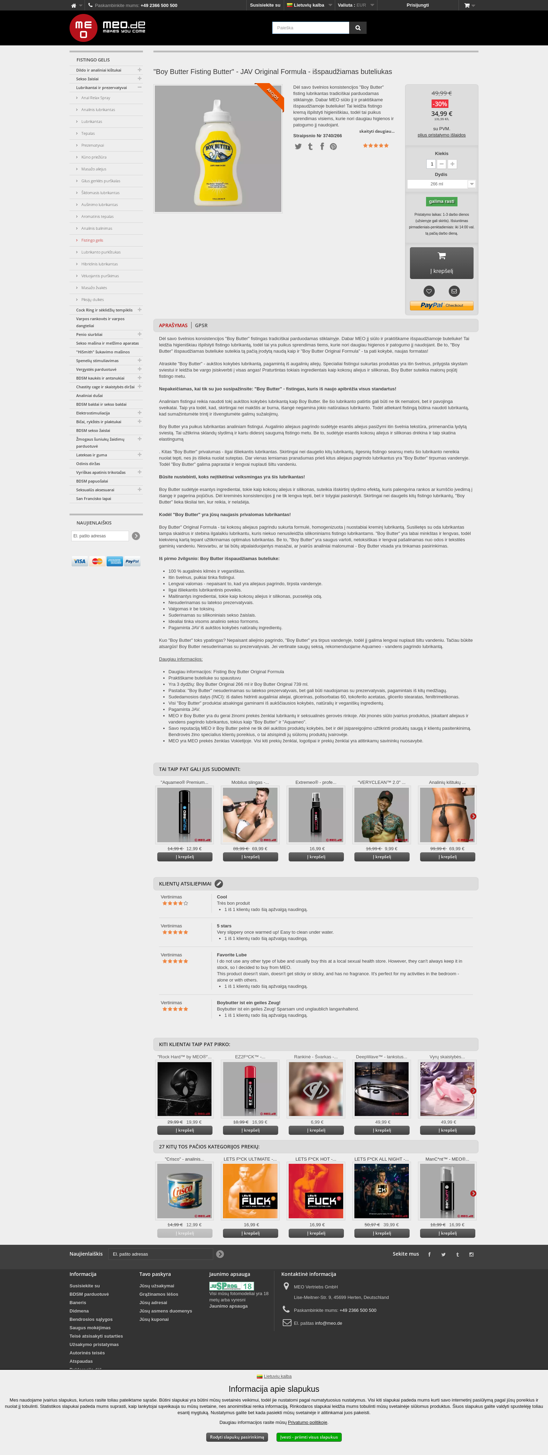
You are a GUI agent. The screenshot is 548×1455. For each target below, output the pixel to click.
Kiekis (441, 153)
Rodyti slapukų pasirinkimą (237, 1437)
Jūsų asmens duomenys (165, 1313)
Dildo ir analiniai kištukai (98, 70)
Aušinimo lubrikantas (99, 204)
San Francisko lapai (93, 498)
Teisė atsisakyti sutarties (96, 1338)
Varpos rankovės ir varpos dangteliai (100, 322)
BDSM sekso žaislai (93, 430)
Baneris (78, 1304)
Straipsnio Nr (307, 135)
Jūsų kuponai (154, 1321)
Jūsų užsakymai (156, 1288)
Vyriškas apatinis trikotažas (100, 472)
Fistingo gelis (91, 240)
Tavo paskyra (155, 1276)
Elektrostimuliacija (93, 413)
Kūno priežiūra (93, 157)
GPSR (201, 327)
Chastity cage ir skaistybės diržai (105, 386)
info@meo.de (328, 1325)
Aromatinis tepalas (97, 216)
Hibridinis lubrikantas (99, 263)
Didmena (79, 1313)
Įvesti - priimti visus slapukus (309, 1437)
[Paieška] (358, 28)
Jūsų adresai (153, 1304)
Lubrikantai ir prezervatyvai (101, 87)
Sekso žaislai (87, 78)
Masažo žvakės (93, 287)
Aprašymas (173, 327)
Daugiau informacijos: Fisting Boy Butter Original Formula (226, 673)
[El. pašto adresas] (100, 536)
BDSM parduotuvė (89, 1296)
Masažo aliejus (93, 168)
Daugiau (473, 818)
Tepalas (87, 133)
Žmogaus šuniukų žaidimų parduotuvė (100, 442)
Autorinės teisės (87, 1355)
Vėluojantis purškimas (99, 275)
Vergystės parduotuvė (96, 369)
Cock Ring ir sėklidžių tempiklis (104, 310)
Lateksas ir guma (91, 454)
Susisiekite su (265, 5)
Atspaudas (81, 1363)
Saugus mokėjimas (90, 1329)
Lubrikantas (91, 121)
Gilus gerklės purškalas (100, 180)
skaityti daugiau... (377, 131)
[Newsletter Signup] (135, 536)
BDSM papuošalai (92, 481)
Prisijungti (418, 5)
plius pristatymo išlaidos (442, 135)
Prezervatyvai (92, 145)
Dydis (441, 174)
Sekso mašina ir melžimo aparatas (107, 343)
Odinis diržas (88, 463)
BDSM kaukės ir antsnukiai (100, 378)
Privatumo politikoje (307, 1422)
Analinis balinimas (96, 228)
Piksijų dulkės (92, 299)
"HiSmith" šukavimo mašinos (103, 351)
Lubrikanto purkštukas (100, 252)
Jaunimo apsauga (228, 1308)
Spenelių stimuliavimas (97, 360)
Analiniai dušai (89, 395)
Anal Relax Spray (95, 97)
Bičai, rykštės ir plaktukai (98, 421)
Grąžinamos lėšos (158, 1296)
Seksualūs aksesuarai (95, 489)
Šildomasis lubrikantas (100, 192)
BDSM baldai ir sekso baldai (101, 404)
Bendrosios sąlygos (91, 1321)
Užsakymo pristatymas (94, 1346)
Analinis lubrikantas (97, 109)
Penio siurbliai (89, 334)
